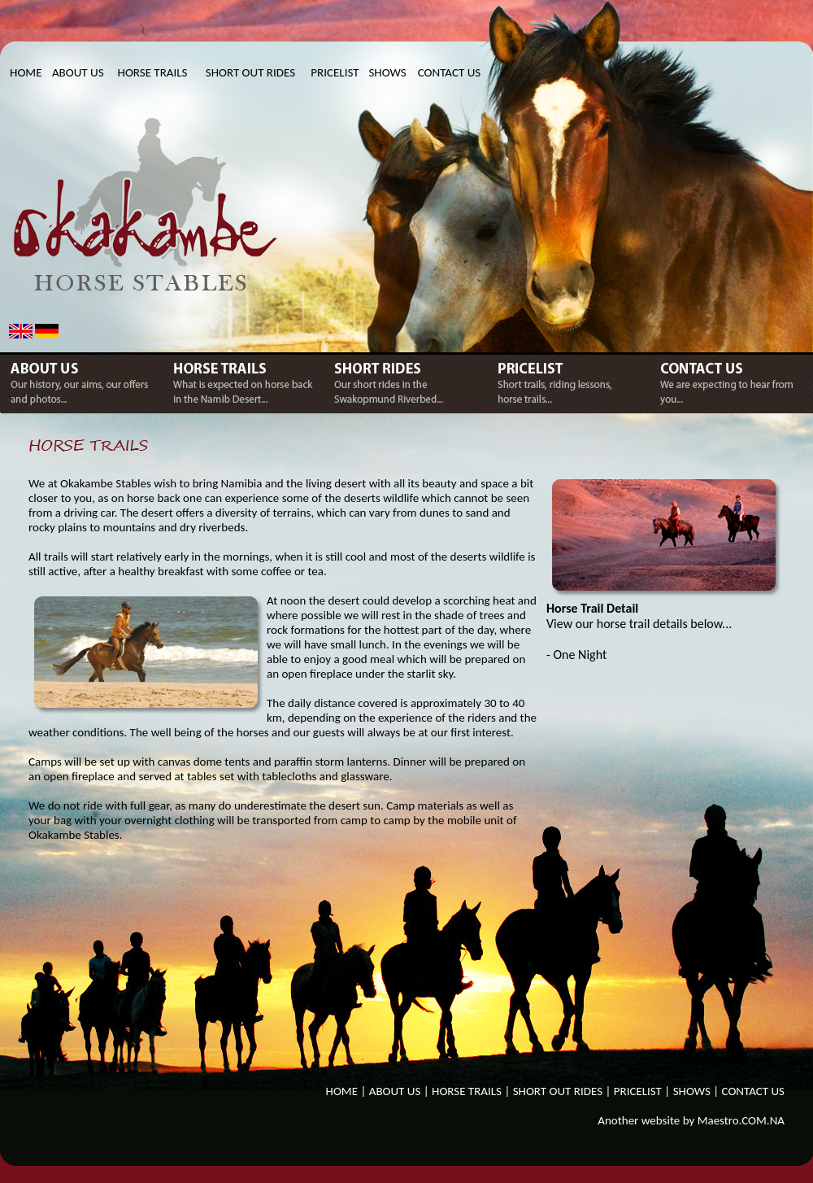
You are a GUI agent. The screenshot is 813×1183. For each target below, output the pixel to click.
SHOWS (387, 72)
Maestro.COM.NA (741, 1120)
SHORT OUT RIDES (250, 72)
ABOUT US (78, 72)
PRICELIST (335, 72)
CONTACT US (449, 72)
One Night (580, 654)
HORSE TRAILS (153, 72)
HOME (25, 72)
